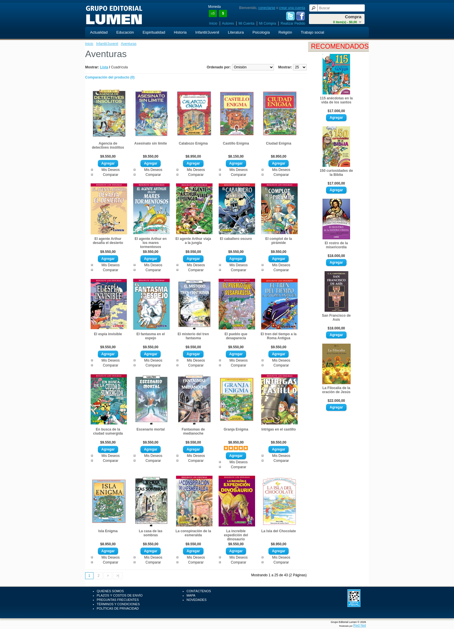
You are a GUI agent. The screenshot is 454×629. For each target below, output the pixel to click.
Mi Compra (267, 23)
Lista (104, 67)
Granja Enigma (236, 429)
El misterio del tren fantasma (193, 336)
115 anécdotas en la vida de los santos (336, 100)
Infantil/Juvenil (207, 32)
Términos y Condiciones (118, 604)
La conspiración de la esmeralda (193, 533)
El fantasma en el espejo (150, 336)
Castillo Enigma (236, 143)
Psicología (261, 32)
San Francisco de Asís (336, 317)
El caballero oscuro (236, 239)
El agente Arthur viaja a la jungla (193, 241)
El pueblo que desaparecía (236, 336)
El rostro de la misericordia (336, 245)
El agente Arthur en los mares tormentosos (150, 243)
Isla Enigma (108, 531)
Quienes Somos (110, 591)
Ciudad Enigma (278, 143)
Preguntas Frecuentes (118, 599)
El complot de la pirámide (278, 241)
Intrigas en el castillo (278, 429)
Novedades (196, 599)
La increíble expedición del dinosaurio (236, 535)
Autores (228, 23)
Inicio (213, 23)
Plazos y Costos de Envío (119, 595)
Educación (125, 32)
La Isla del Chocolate (278, 531)
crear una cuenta (292, 8)
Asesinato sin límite (150, 143)
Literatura (236, 32)
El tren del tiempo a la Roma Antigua (278, 336)
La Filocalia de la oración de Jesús (336, 390)
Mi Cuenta (247, 23)
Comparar (110, 175)
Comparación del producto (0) (110, 77)
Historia (180, 32)
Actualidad (99, 32)
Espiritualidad (153, 32)
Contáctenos (198, 591)
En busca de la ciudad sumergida (108, 431)
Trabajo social (312, 32)
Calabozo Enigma (193, 143)
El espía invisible (108, 334)
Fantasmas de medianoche (193, 431)
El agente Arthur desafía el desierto (108, 241)
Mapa (190, 595)
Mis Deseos (110, 170)
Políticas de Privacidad (118, 608)
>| (117, 576)
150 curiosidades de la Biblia (336, 173)
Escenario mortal (150, 429)
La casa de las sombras (150, 533)
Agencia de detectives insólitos (108, 145)
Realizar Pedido (293, 23)
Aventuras (128, 44)
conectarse (266, 8)
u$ (213, 13)
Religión (285, 32)
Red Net (359, 625)
